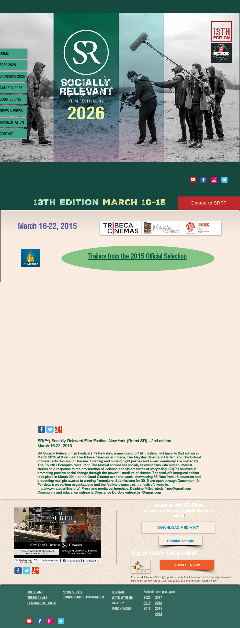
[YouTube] (193, 180)
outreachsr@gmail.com (143, 492)
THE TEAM (35, 592)
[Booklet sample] (180, 540)
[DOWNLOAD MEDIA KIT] (178, 527)
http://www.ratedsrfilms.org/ (58, 488)
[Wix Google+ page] (58, 429)
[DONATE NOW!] (187, 565)
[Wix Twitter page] (224, 180)
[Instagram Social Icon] (214, 180)
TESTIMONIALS (37, 598)
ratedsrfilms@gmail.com (172, 488)
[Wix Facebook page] (203, 180)
